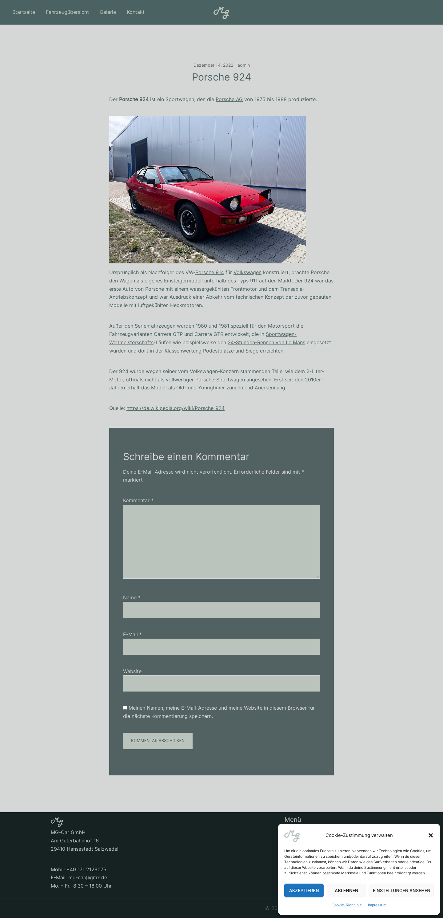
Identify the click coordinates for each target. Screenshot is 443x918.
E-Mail (132, 634)
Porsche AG (229, 99)
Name (132, 597)
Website (132, 671)
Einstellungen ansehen (401, 890)
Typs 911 (247, 281)
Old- (181, 387)
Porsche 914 (209, 272)
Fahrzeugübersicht (67, 12)
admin (243, 65)
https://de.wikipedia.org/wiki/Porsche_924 (175, 408)
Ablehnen (346, 890)
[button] (431, 835)
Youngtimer (211, 387)
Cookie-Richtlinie (347, 905)
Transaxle (291, 289)
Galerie (108, 12)
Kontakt (136, 12)
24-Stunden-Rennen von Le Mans (266, 342)
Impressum (377, 905)
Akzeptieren (304, 890)
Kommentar (138, 500)
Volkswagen (247, 272)
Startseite (23, 12)
